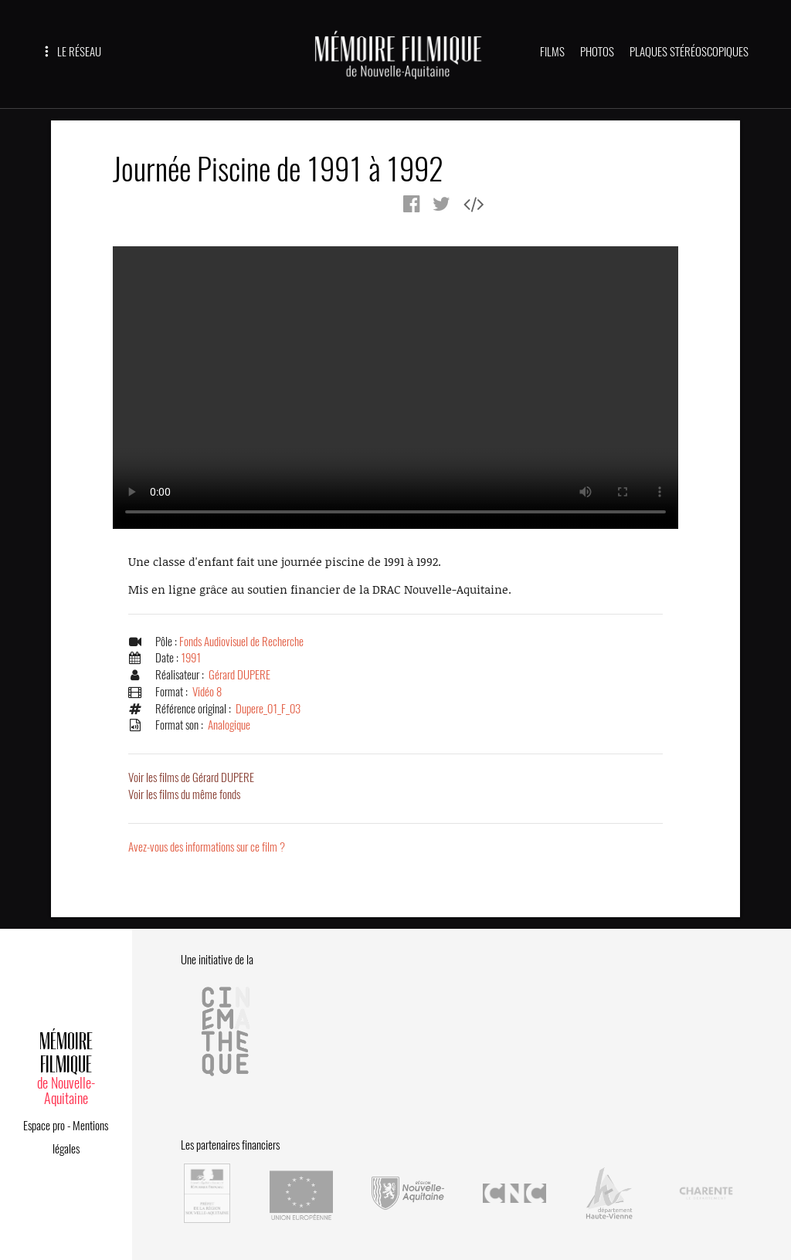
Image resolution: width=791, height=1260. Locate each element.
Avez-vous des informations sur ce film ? (206, 847)
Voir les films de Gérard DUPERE (191, 777)
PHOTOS (597, 51)
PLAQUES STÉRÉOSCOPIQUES (689, 51)
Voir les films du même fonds (184, 794)
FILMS (552, 51)
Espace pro (44, 1125)
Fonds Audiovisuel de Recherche (241, 641)
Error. (395, 387)
